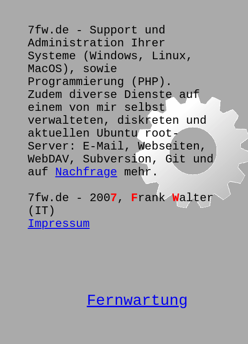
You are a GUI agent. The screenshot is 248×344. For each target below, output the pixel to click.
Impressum (59, 223)
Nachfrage (86, 172)
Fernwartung (137, 301)
